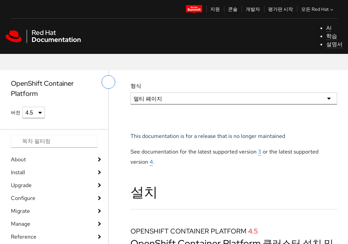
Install (18, 172)
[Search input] (54, 141)
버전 (15, 112)
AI (328, 28)
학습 (331, 36)
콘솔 (233, 9)
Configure (23, 198)
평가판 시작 (280, 9)
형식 (135, 85)
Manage (20, 223)
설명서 (334, 44)
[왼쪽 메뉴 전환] (108, 82)
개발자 (253, 9)
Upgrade (21, 185)
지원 (215, 9)
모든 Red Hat (318, 9)
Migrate (20, 211)
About (18, 159)
